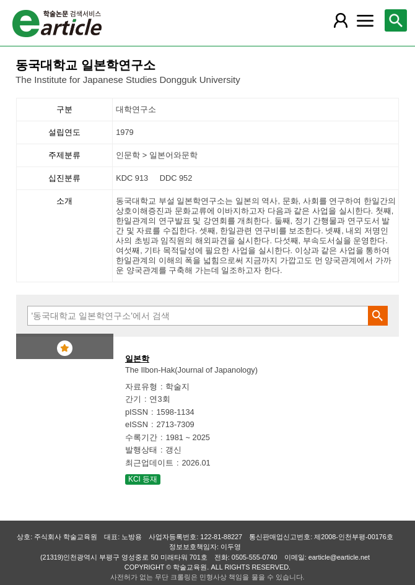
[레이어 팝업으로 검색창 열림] (396, 20)
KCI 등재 (142, 479)
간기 (133, 399)
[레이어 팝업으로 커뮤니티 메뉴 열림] (365, 20)
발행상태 (141, 449)
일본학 (137, 358)
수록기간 (141, 437)
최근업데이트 (149, 462)
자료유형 (141, 386)
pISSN (136, 412)
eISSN (136, 424)
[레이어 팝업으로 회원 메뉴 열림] (341, 20)
